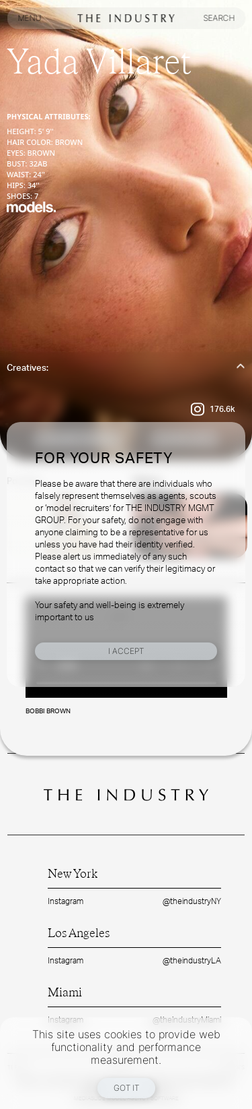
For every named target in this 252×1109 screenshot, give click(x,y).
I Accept (126, 651)
